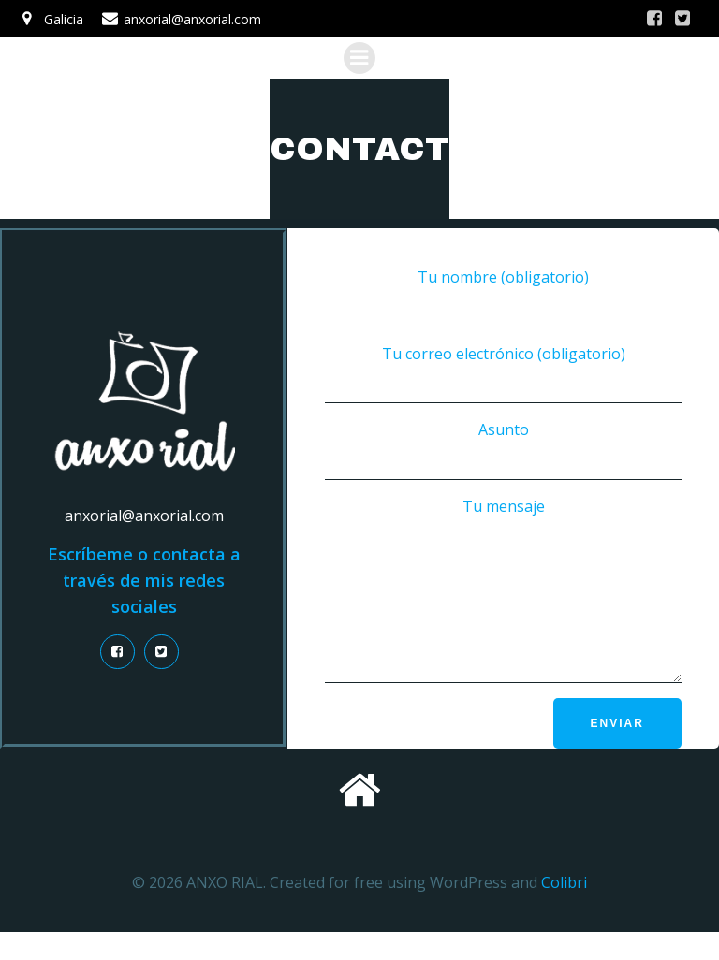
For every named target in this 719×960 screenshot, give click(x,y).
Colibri (564, 909)
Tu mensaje (503, 603)
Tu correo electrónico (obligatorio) (503, 373)
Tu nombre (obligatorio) (503, 297)
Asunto (503, 449)
